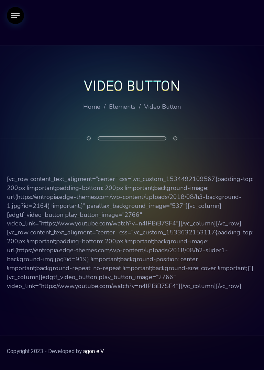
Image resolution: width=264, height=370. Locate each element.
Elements (122, 107)
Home (91, 107)
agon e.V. (93, 351)
